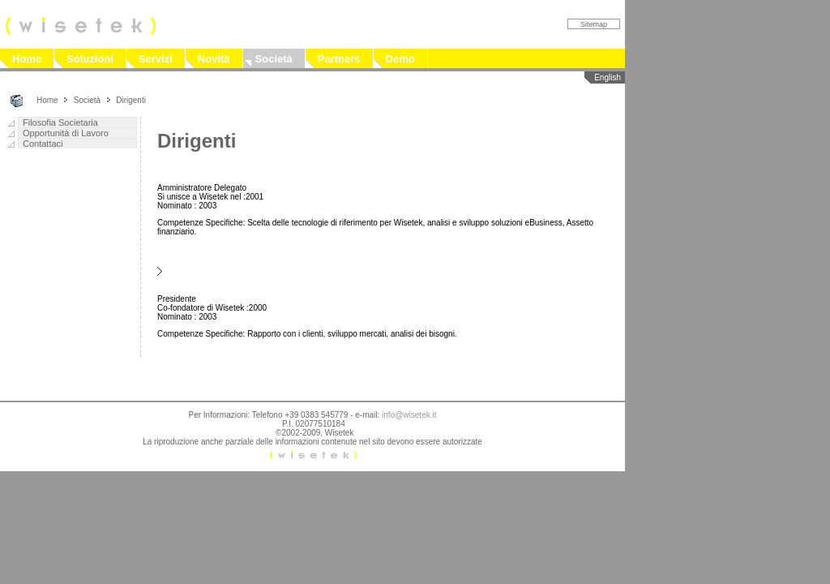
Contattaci (43, 143)
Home (26, 59)
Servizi (156, 59)
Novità (214, 59)
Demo (400, 59)
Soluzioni (89, 59)
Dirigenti (131, 100)
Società (274, 59)
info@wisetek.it (409, 414)
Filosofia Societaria (60, 122)
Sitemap (593, 24)
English (607, 77)
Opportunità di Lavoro (66, 133)
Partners (339, 59)
